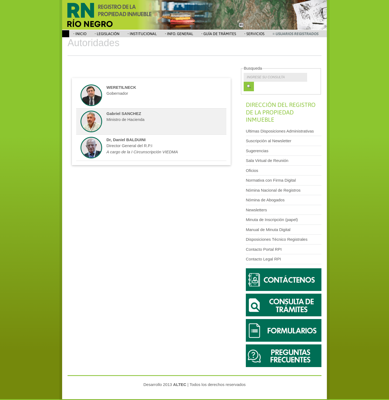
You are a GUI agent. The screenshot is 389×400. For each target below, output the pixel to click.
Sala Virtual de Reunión (267, 160)
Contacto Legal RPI (263, 259)
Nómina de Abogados (265, 200)
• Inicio (79, 34)
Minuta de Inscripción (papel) (272, 219)
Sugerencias (257, 150)
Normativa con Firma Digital (271, 180)
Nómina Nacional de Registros (273, 190)
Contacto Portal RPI (264, 249)
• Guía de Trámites (218, 34)
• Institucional (142, 34)
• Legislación (107, 34)
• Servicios (254, 34)
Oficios (252, 170)
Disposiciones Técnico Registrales (276, 239)
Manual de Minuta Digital (268, 229)
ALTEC (179, 384)
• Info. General (179, 34)
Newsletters (256, 210)
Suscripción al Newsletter (268, 140)
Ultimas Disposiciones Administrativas (280, 131)
